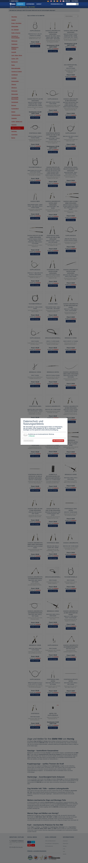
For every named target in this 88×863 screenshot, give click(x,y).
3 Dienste (31, 436)
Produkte (20, 4)
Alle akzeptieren (58, 440)
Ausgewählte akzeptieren (28, 440)
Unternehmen (30, 4)
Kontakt (38, 4)
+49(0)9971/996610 (14, 1)
